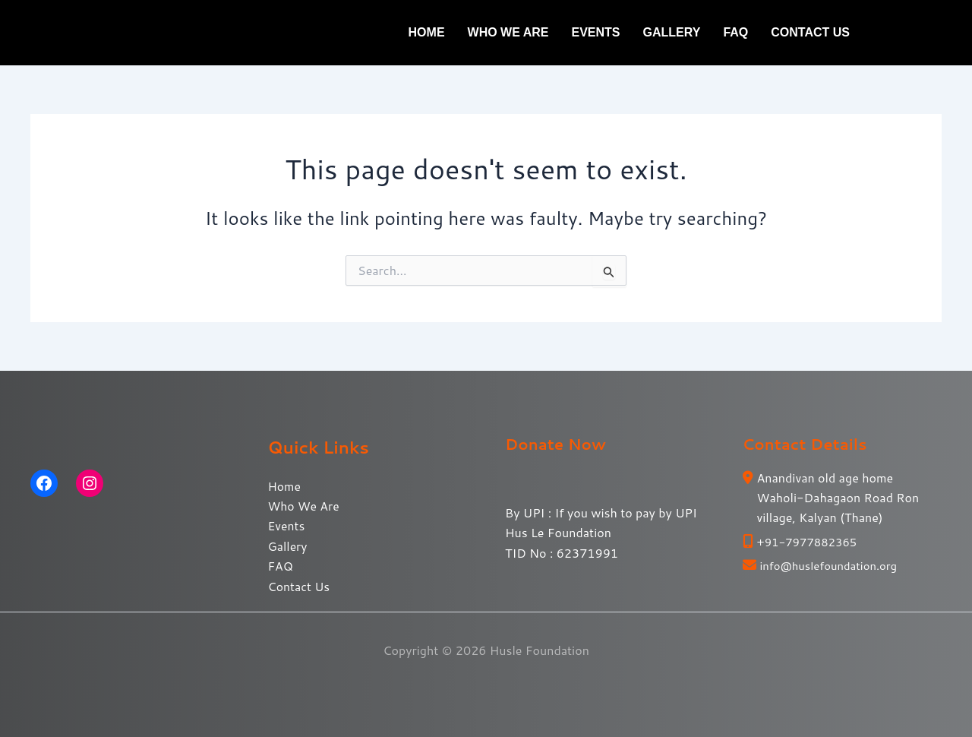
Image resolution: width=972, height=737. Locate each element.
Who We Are (508, 32)
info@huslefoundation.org (834, 565)
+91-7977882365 (811, 541)
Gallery (672, 32)
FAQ (735, 32)
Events (596, 32)
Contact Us (810, 32)
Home (427, 32)
